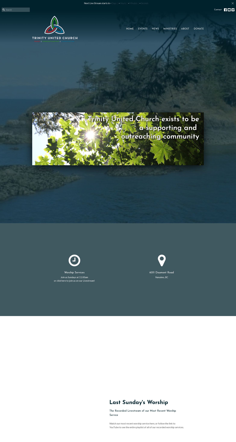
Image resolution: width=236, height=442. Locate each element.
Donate (199, 29)
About (185, 29)
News (155, 29)
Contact (218, 10)
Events (142, 29)
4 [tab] (124, 167)
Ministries (170, 29)
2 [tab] (115, 167)
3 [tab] (120, 167)
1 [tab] (111, 167)
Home (130, 29)
